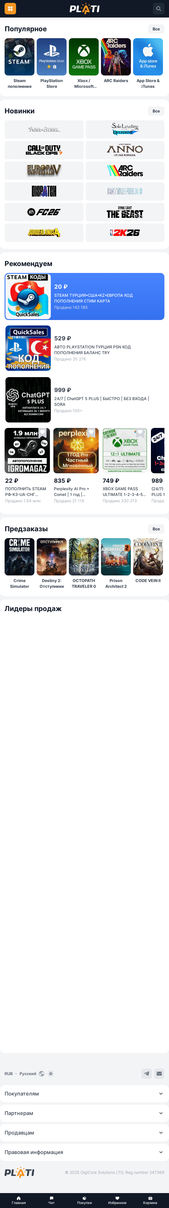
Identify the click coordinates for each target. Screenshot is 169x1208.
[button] (18, 1200)
